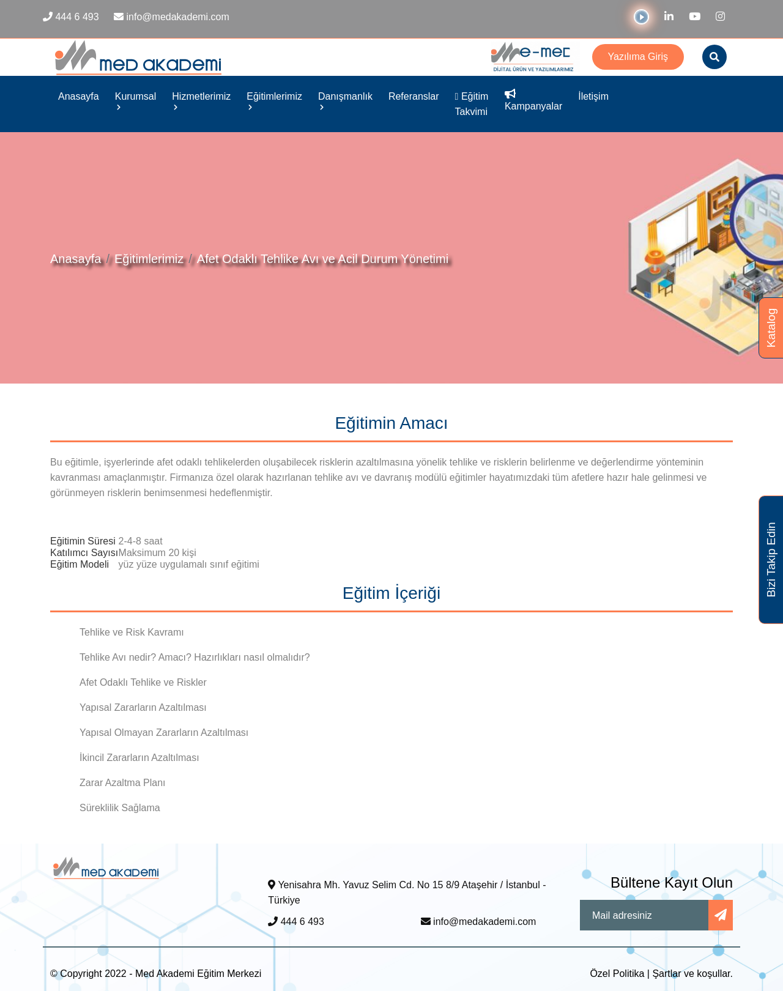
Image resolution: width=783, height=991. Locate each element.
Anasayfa (78, 96)
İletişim (593, 96)
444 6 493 (296, 921)
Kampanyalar (533, 100)
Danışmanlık (345, 100)
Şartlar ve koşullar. (692, 973)
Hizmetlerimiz (201, 100)
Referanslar (413, 96)
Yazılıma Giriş (638, 56)
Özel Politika (617, 973)
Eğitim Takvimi (472, 104)
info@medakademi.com (478, 921)
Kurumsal (136, 100)
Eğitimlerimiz (274, 100)
